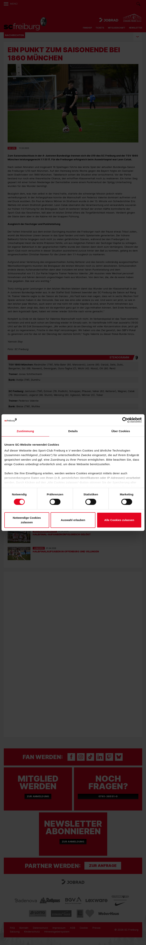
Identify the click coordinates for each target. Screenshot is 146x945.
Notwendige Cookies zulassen (27, 520)
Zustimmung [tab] (25, 431)
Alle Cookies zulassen (119, 520)
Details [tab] (73, 431)
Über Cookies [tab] (120, 431)
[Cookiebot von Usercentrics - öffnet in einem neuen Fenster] (125, 420)
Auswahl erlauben (73, 520)
